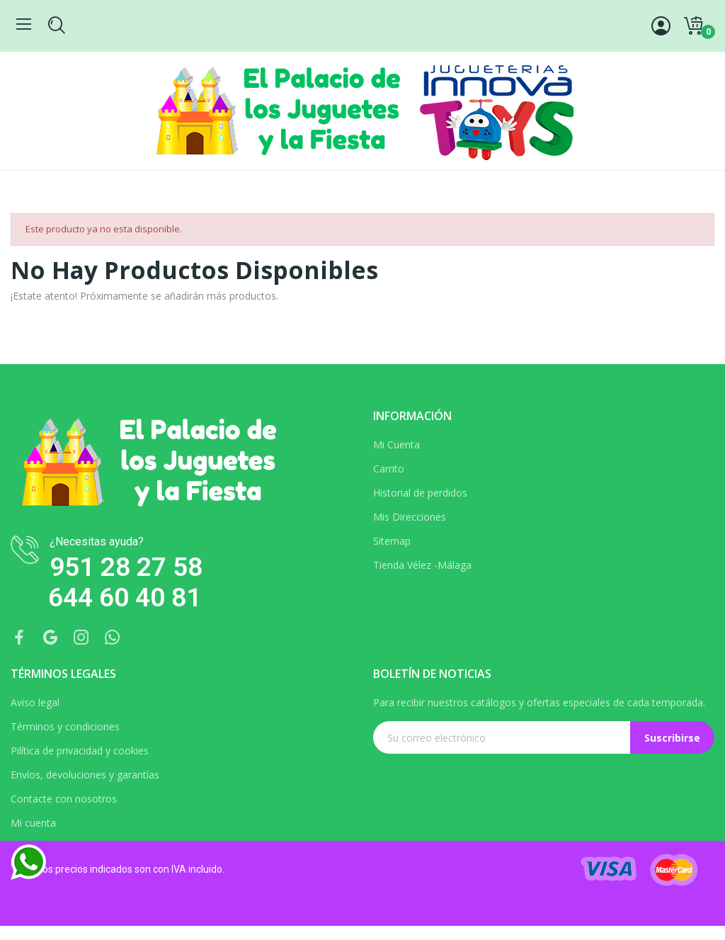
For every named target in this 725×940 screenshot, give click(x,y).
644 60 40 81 (124, 597)
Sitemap (392, 541)
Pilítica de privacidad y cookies (80, 750)
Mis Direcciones (409, 516)
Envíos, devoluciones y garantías (85, 774)
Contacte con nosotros (64, 798)
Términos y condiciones (65, 726)
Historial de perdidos (420, 492)
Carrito (388, 468)
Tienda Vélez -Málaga (422, 565)
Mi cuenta (33, 822)
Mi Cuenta (396, 444)
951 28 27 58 (126, 567)
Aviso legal (35, 702)
